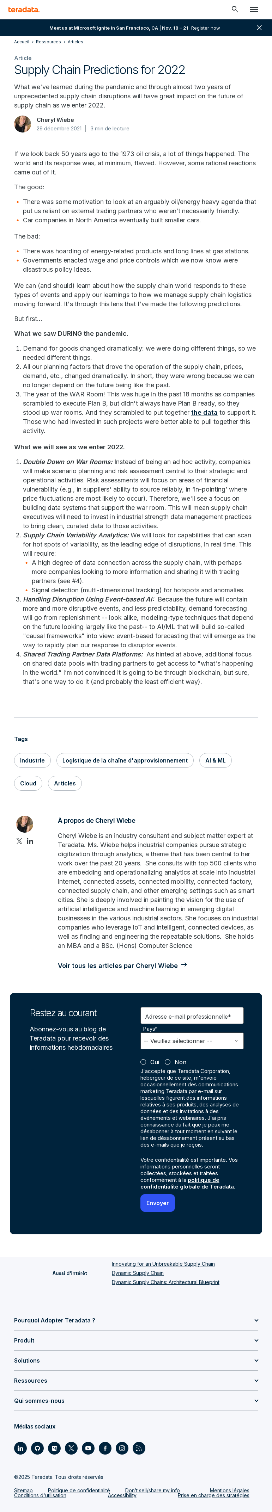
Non (180, 1062)
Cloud (28, 783)
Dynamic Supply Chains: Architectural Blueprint (165, 1282)
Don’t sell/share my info (152, 1490)
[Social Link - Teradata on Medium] (54, 1448)
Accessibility (122, 1495)
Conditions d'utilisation (40, 1495)
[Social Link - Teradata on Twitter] (71, 1448)
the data (204, 412)
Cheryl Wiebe (55, 119)
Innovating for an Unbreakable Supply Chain (163, 1264)
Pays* (150, 1029)
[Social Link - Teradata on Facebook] (105, 1448)
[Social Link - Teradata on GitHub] (37, 1448)
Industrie (32, 760)
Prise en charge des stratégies (213, 1495)
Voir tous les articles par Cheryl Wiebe (118, 965)
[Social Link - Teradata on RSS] (139, 1448)
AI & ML (215, 760)
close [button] (259, 28)
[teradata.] (24, 9)
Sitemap (23, 1490)
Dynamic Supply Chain (138, 1273)
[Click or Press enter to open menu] (254, 9)
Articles (65, 783)
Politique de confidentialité (79, 1490)
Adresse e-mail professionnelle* (188, 1016)
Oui (154, 1062)
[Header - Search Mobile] (234, 9)
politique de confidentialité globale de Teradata (187, 1183)
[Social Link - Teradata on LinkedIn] (20, 1448)
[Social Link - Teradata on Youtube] (88, 1448)
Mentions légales (229, 1490)
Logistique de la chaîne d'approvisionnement (125, 760)
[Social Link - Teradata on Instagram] (122, 1448)
